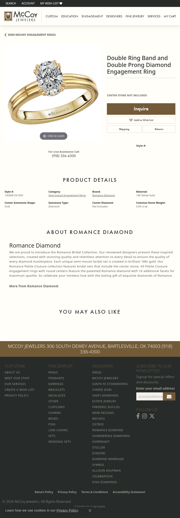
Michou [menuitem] (98, 419)
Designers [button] (114, 16)
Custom (52, 16)
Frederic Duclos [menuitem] (106, 407)
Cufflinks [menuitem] (57, 407)
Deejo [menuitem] (97, 372)
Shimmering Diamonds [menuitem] (111, 436)
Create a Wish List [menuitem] (19, 390)
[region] (53, 92)
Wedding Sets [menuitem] (60, 442)
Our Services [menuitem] (15, 384)
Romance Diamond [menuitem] (107, 430)
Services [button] (154, 16)
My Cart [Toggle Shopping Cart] (170, 16)
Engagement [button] (92, 16)
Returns (159, 129)
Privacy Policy (67, 492)
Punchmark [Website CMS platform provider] (98, 506)
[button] (10, 3)
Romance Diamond (103, 195)
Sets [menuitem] (52, 436)
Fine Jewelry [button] (135, 16)
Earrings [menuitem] (56, 384)
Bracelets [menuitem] (57, 390)
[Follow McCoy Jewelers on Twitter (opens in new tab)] (152, 416)
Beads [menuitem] (53, 419)
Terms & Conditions (94, 492)
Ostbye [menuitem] (98, 424)
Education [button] (69, 16)
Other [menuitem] (54, 401)
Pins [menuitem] (52, 424)
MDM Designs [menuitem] (103, 413)
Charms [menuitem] (55, 413)
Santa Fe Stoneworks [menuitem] (110, 384)
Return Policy (44, 492)
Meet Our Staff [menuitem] (17, 378)
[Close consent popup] (90, 510)
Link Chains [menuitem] (58, 430)
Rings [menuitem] (53, 372)
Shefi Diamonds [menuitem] (105, 395)
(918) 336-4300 (64, 155)
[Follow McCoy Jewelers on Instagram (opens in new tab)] (144, 416)
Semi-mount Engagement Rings (32, 35)
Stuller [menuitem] (98, 447)
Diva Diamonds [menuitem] (104, 482)
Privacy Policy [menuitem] (17, 395)
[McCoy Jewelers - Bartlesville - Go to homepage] (21, 16)
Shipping (124, 129)
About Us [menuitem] (12, 372)
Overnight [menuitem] (101, 442)
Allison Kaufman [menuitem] (106, 471)
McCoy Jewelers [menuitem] (105, 378)
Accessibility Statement (129, 492)
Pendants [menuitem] (57, 378)
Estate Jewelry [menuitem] (104, 401)
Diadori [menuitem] (98, 453)
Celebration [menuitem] (102, 476)
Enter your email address (155, 388)
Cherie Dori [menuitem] (102, 390)
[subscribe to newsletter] (169, 396)
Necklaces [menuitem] (57, 395)
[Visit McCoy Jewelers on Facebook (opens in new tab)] (138, 416)
